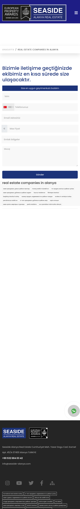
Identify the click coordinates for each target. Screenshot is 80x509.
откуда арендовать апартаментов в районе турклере (19, 501)
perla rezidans (32, 204)
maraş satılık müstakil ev (40, 189)
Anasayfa (8, 49)
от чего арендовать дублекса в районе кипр (33, 200)
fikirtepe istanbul (53, 193)
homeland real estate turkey (12, 494)
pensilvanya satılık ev (10, 200)
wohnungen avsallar (46, 501)
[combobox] (8, 107)
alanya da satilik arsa (42, 498)
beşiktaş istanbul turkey (11, 196)
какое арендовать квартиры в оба (13, 505)
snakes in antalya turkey (63, 196)
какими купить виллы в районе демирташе (52, 505)
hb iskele (58, 501)
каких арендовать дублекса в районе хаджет (17, 193)
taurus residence (39, 193)
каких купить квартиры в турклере (13, 204)
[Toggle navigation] (75, 12)
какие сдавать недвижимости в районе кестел (17, 498)
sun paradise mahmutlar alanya (50, 204)
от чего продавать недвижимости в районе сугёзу (40, 494)
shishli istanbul (32, 505)
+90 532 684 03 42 (12, 458)
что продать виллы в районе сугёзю (62, 189)
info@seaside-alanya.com (16, 463)
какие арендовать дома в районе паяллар (16, 189)
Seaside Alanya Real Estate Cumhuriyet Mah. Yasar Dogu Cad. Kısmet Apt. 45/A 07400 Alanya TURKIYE (39, 449)
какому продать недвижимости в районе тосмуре (37, 196)
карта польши (54, 200)
